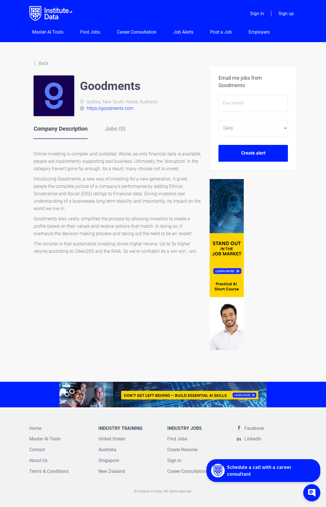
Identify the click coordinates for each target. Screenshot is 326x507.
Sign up (286, 13)
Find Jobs (177, 439)
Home (35, 428)
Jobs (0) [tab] (115, 128)
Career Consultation (187, 471)
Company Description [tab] (61, 128)
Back (43, 63)
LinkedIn (252, 439)
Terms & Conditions (49, 471)
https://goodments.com (110, 108)
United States (111, 439)
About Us (38, 460)
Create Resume (182, 449)
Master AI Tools (45, 439)
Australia (107, 449)
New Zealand (111, 471)
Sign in (257, 13)
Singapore (108, 460)
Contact (37, 449)
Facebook (254, 428)
